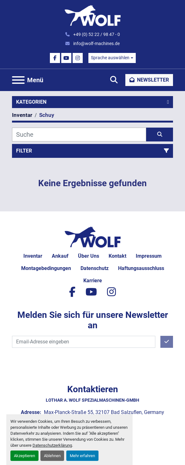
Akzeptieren (24, 455)
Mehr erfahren (82, 455)
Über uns (88, 256)
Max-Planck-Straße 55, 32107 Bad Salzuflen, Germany (103, 412)
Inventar (32, 256)
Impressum (149, 256)
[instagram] (78, 58)
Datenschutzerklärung (52, 445)
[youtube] (66, 58)
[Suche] (79, 134)
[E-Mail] (83, 342)
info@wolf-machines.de (96, 43)
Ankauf (60, 256)
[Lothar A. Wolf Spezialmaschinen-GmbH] (93, 236)
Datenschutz (95, 268)
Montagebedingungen (46, 268)
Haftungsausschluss (141, 268)
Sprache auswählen (110, 57)
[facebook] (55, 58)
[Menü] (18, 80)
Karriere (92, 281)
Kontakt (117, 256)
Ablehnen (52, 455)
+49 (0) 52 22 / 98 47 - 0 (96, 34)
